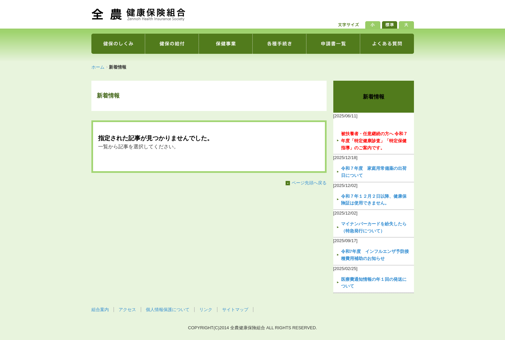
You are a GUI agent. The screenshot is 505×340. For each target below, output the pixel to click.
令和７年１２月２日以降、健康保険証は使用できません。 (374, 200)
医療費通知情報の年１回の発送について (374, 283)
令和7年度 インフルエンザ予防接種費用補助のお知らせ (375, 255)
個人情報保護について (168, 309)
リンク (205, 309)
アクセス (127, 309)
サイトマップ (235, 309)
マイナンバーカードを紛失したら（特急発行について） (374, 227)
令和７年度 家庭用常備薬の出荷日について (374, 172)
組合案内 (100, 309)
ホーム (97, 67)
